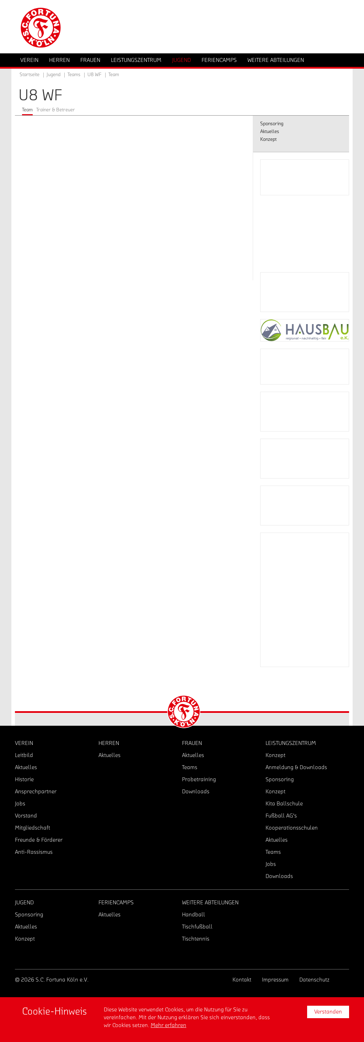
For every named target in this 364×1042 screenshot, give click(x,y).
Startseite (29, 74)
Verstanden (328, 1012)
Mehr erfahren (168, 1025)
